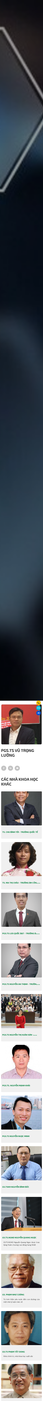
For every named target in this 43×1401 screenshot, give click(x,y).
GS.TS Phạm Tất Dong (13, 1351)
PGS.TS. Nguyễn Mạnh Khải (16, 1085)
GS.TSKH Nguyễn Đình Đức (15, 1187)
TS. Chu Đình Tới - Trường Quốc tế (20, 832)
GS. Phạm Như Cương (13, 1294)
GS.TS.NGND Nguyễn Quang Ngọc (19, 1237)
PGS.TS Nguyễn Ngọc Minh (15, 1136)
